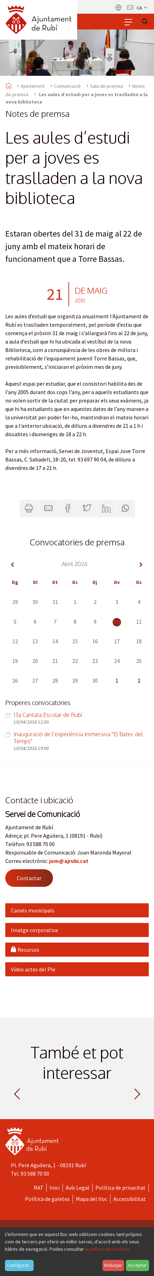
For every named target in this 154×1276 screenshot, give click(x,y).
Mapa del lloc (91, 1198)
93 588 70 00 (35, 1173)
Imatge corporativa (34, 929)
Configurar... (19, 1265)
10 (117, 621)
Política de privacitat (120, 1187)
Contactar (29, 878)
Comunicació (67, 86)
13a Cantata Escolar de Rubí (48, 714)
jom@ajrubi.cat (68, 860)
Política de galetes (47, 1198)
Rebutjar (113, 1265)
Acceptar (137, 1265)
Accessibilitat (129, 1198)
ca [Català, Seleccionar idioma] (142, 8)
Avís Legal (77, 1187)
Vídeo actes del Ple (33, 969)
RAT (38, 1187)
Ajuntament (33, 86)
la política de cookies (107, 1249)
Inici (54, 1187)
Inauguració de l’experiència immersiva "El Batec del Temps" (78, 738)
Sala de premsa (106, 86)
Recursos (25, 949)
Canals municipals (32, 910)
